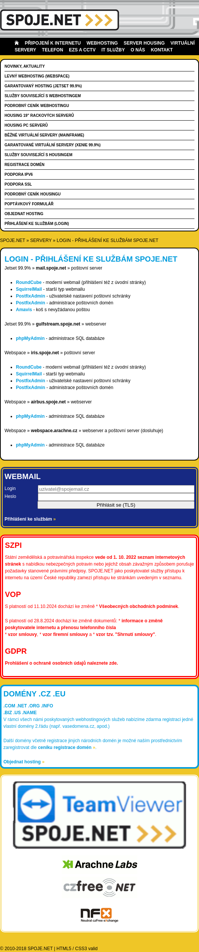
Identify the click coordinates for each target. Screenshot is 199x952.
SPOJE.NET (12, 240)
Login (10, 488)
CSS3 (81, 948)
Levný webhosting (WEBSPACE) (37, 76)
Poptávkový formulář (29, 204)
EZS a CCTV (82, 50)
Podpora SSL (18, 184)
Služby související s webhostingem (43, 96)
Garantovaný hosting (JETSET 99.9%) (43, 86)
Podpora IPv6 (19, 174)
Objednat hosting (24, 214)
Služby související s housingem (38, 155)
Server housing (144, 43)
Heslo (10, 496)
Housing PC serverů (26, 125)
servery (41, 240)
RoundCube (29, 282)
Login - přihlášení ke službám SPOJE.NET (108, 240)
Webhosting (102, 43)
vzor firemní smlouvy (65, 634)
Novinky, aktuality (25, 66)
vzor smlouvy (22, 634)
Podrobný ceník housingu (33, 194)
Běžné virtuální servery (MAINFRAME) (44, 135)
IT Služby (113, 50)
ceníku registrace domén (66, 747)
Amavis (24, 309)
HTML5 (63, 948)
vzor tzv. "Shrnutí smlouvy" (125, 634)
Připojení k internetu (53, 43)
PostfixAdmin (30, 296)
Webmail (23, 476)
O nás (138, 50)
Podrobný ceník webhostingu (37, 106)
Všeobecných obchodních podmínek (138, 606)
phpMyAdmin (30, 338)
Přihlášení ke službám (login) (37, 224)
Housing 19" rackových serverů (39, 115)
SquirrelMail (29, 289)
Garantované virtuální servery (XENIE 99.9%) (53, 145)
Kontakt (162, 50)
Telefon (52, 50)
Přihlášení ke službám (30, 519)
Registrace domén (25, 165)
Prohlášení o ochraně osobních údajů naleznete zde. (61, 663)
